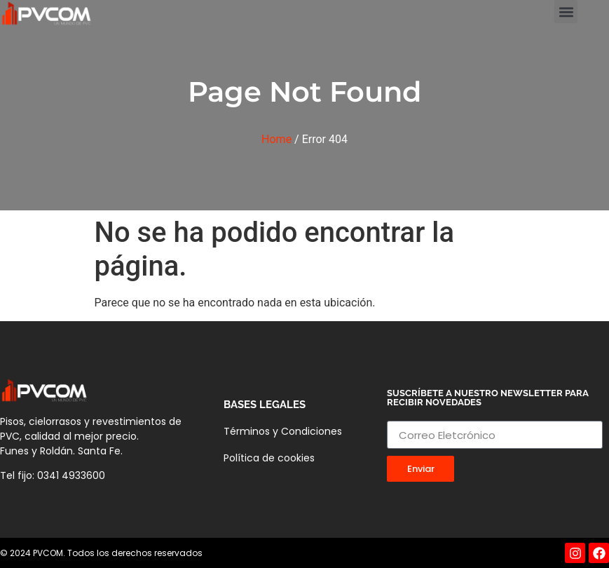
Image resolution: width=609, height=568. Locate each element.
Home (276, 139)
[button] (565, 11)
